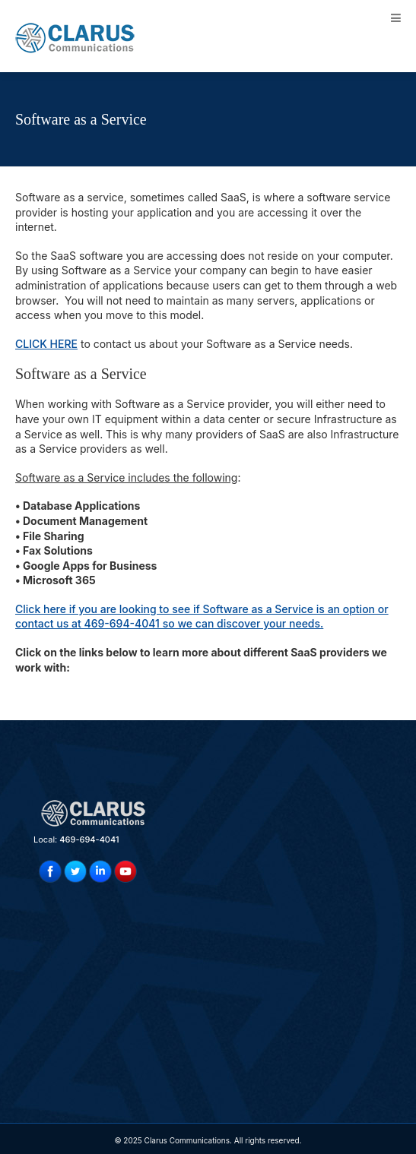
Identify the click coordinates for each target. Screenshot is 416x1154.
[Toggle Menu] (396, 18)
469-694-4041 (89, 839)
